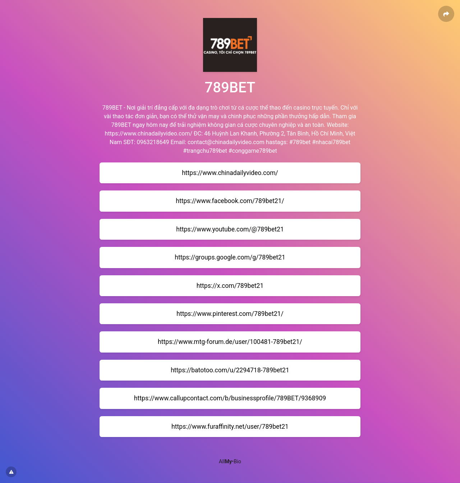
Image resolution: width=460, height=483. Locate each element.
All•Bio (230, 462)
